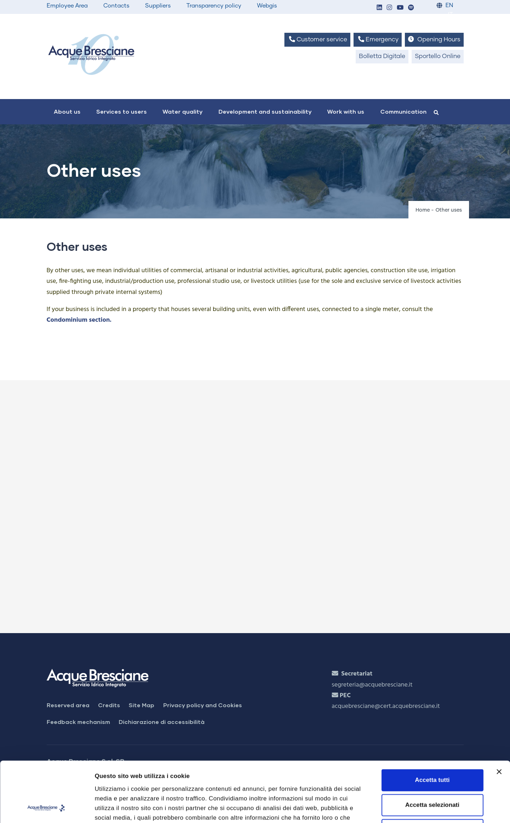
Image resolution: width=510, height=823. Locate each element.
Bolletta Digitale (382, 56)
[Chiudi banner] (498, 715)
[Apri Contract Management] (252, 432)
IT (450, 14)
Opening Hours (434, 39)
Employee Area (67, 6)
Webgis (267, 6)
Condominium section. (79, 320)
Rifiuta (432, 773)
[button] (379, 8)
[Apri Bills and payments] (252, 503)
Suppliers (158, 6)
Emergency (377, 39)
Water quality (182, 111)
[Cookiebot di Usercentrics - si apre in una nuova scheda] (46, 808)
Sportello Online (437, 56)
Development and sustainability (264, 111)
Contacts (116, 6)
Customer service (317, 39)
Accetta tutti (432, 723)
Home (423, 210)
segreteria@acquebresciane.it (372, 685)
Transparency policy (213, 6)
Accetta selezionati (432, 748)
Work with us (345, 111)
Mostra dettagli (401, 808)
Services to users (121, 111)
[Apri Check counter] (252, 574)
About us (67, 111)
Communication (403, 111)
